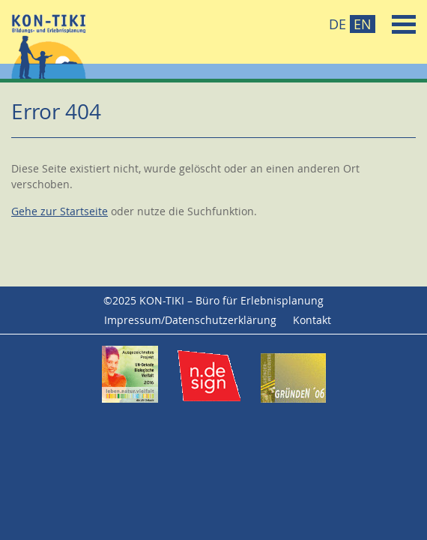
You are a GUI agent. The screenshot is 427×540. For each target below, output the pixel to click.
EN (363, 24)
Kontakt (312, 320)
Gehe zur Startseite (59, 211)
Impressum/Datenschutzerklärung (190, 320)
